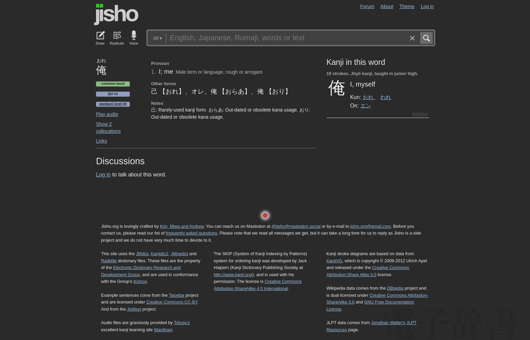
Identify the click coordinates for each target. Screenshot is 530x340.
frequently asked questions (191, 233)
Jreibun (134, 309)
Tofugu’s (182, 322)
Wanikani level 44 (112, 104)
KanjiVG (334, 260)
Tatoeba (176, 295)
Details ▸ (420, 114)
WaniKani (163, 329)
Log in (427, 6)
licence (140, 281)
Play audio (107, 114)
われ (385, 97)
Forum (367, 6)
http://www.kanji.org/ (233, 274)
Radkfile (109, 260)
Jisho (116, 14)
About (387, 6)
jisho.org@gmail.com (370, 226)
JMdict (142, 253)
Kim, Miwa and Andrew (181, 226)
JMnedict (179, 253)
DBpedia (395, 288)
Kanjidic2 (159, 253)
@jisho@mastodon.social (295, 226)
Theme (407, 6)
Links (101, 141)
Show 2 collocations (108, 127)
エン (365, 105)
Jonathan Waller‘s (388, 322)
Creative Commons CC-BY (171, 302)
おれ (368, 97)
